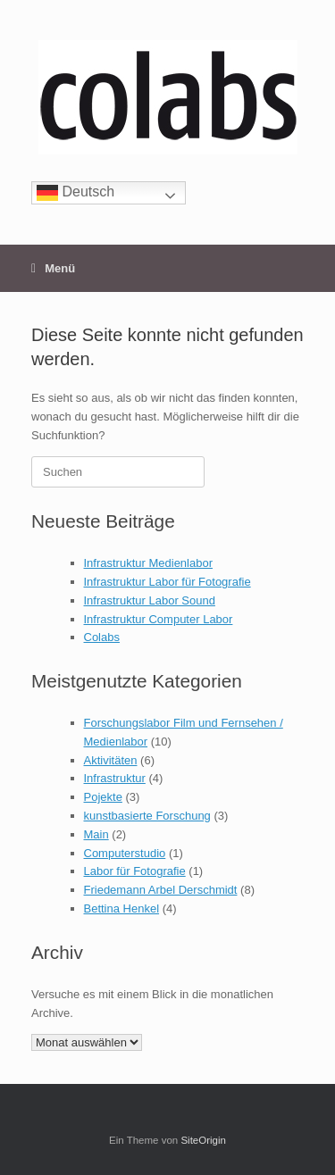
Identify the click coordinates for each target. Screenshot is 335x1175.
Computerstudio (125, 853)
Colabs (102, 637)
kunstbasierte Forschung (147, 815)
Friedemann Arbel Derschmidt (161, 889)
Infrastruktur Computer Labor (158, 619)
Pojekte (103, 797)
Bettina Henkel (122, 908)
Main (96, 834)
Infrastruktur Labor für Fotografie (167, 581)
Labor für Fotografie (135, 871)
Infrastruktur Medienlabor (149, 563)
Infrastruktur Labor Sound (149, 600)
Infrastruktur (115, 778)
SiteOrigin (203, 1140)
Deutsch (75, 192)
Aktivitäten (111, 760)
